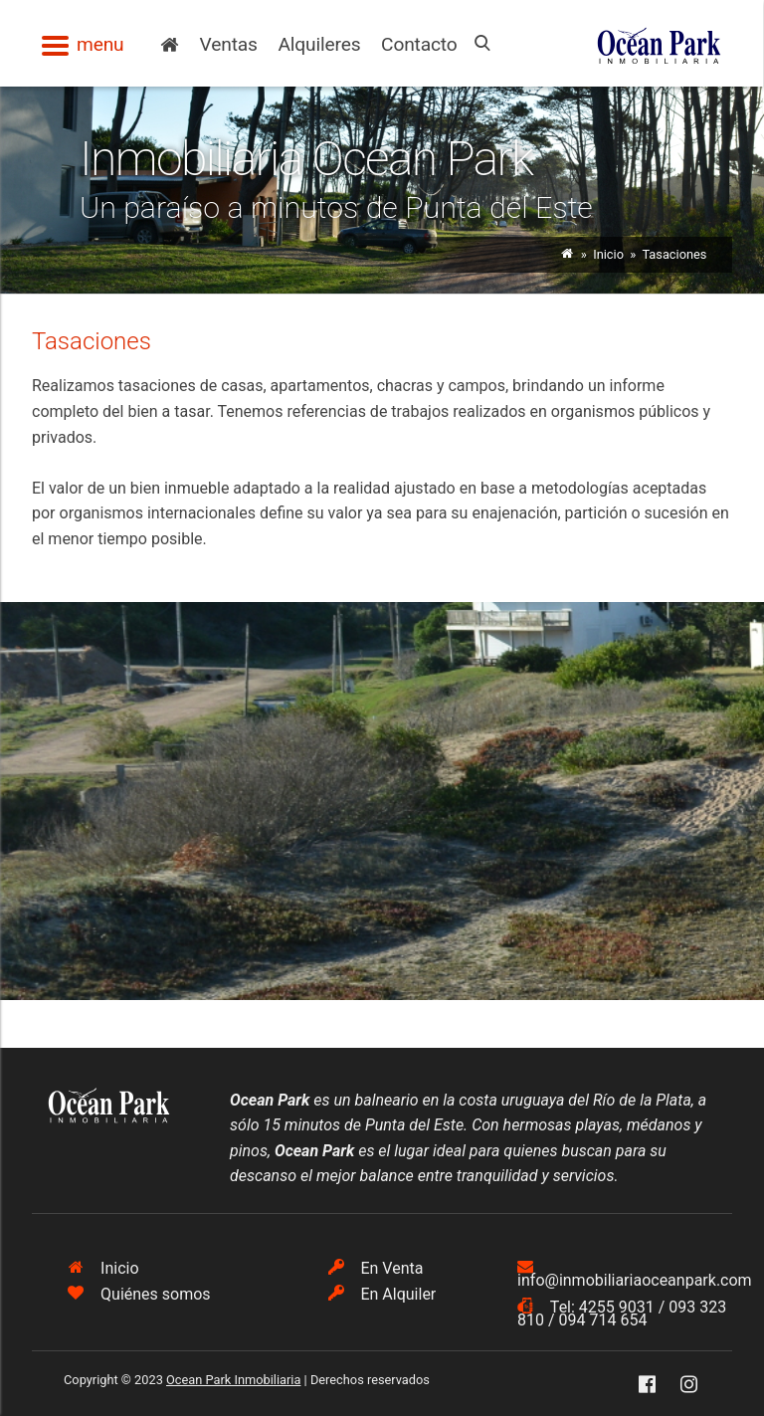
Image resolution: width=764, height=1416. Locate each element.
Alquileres (319, 44)
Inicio (608, 254)
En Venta (376, 1268)
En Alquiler (382, 1294)
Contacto (419, 44)
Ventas (229, 44)
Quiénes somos (139, 1294)
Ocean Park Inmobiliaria (233, 1379)
